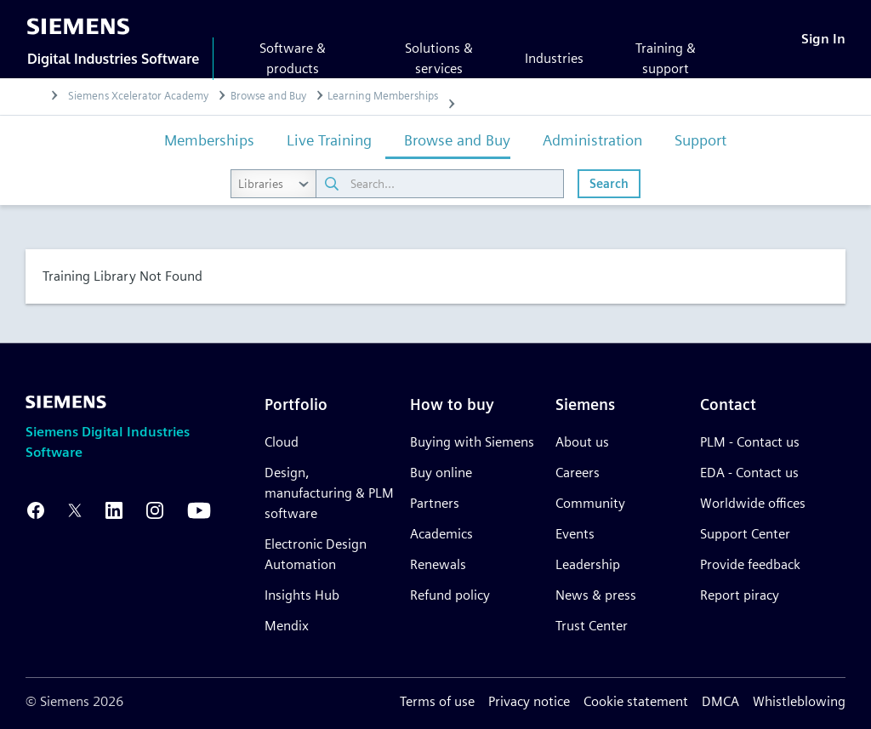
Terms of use (437, 701)
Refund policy (450, 595)
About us (582, 442)
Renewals (438, 564)
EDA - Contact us (749, 472)
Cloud (282, 442)
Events (575, 534)
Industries (554, 58)
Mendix (287, 626)
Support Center (745, 534)
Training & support (665, 58)
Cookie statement (636, 701)
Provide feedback (750, 564)
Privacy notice (529, 701)
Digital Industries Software (113, 58)
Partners (434, 503)
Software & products (292, 58)
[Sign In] (823, 39)
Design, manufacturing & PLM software (329, 492)
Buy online (441, 472)
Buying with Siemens (472, 442)
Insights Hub (302, 595)
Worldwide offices (753, 503)
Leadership (587, 564)
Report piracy (739, 595)
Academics (441, 534)
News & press (595, 595)
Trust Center (591, 626)
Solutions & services (439, 58)
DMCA (720, 701)
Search (609, 183)
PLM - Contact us (750, 442)
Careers (577, 472)
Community (590, 503)
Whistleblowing (799, 701)
